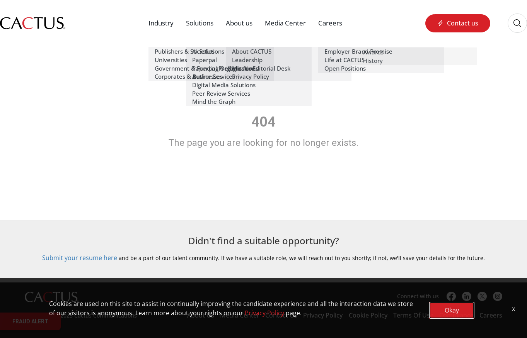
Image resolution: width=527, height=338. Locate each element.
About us (239, 23)
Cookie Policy (368, 315)
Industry (161, 23)
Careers (330, 23)
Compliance (456, 315)
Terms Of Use (413, 315)
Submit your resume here (79, 258)
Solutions (199, 23)
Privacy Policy (323, 315)
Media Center (285, 23)
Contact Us (281, 315)
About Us (200, 315)
